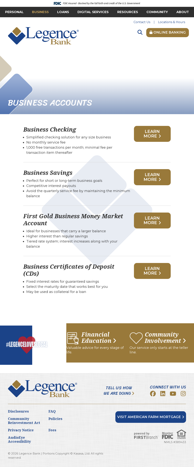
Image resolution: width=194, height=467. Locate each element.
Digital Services (93, 12)
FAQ (52, 411)
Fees (52, 430)
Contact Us (142, 22)
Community (157, 12)
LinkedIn (162, 393)
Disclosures (18, 411)
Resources (127, 12)
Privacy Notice (21, 430)
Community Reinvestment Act (24, 420)
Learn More (152, 134)
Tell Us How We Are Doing (118, 390)
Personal (14, 12)
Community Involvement (163, 337)
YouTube (173, 393)
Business (40, 12)
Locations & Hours (171, 22)
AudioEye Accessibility (19, 439)
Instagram (183, 393)
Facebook (153, 393)
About (182, 12)
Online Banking (167, 32)
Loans (63, 12)
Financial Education (96, 337)
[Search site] (140, 32)
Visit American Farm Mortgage (149, 417)
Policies (55, 418)
